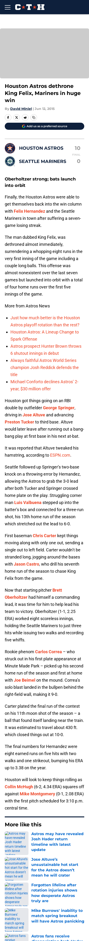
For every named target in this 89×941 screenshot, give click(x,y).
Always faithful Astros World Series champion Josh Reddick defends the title (44, 367)
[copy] (33, 117)
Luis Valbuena (28, 502)
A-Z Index (13, 931)
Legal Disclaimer (19, 916)
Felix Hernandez (29, 211)
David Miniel (21, 109)
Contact (11, 880)
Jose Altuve (34, 414)
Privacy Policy (56, 898)
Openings (52, 872)
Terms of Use (16, 907)
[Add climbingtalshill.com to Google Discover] (44, 126)
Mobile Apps (15, 889)
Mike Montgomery (37, 793)
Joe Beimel (24, 680)
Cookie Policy (55, 907)
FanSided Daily (57, 889)
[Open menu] (7, 7)
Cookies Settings (59, 931)
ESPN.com (60, 455)
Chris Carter (44, 535)
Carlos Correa (48, 651)
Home (9, 839)
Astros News (28, 839)
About (9, 872)
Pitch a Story (16, 898)
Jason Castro (26, 564)
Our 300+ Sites (56, 880)
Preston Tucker (19, 421)
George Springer (59, 407)
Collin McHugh (19, 786)
